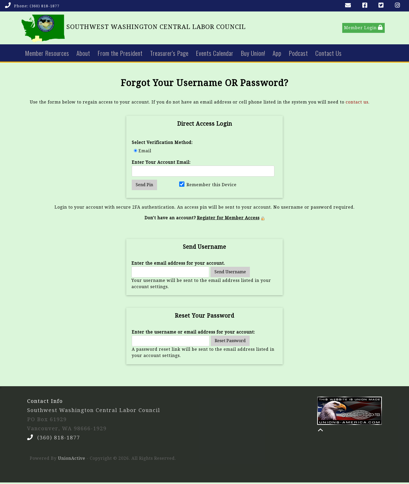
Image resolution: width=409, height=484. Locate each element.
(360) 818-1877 (44, 6)
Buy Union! (253, 54)
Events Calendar (214, 54)
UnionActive (71, 459)
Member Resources (47, 54)
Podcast (298, 54)
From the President (120, 54)
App (277, 54)
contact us (357, 103)
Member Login (363, 28)
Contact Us (328, 54)
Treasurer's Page (169, 54)
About (83, 54)
